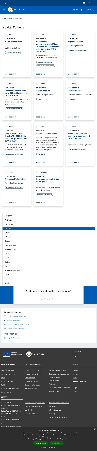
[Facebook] (81, 9)
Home (4, 18)
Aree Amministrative (8, 374)
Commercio (9, 224)
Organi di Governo (7, 370)
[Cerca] (93, 9)
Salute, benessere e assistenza (59, 387)
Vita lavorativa (30, 377)
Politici (3, 385)
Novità (11, 18)
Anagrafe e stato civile (32, 370)
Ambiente (8, 220)
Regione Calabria (8, 3)
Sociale (7, 262)
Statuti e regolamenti (12, 270)
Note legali (52, 413)
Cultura (7, 232)
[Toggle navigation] (4, 9)
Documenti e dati (7, 392)
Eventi (75, 391)
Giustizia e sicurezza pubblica (59, 374)
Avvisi (8, 35)
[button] (48, 448)
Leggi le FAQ (29, 410)
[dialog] (48, 439)
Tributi (7, 274)
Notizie (40, 84)
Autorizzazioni (54, 391)
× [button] (94, 429)
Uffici (3, 377)
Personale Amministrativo (10, 388)
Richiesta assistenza (32, 413)
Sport (7, 266)
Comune (8, 228)
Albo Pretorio (53, 406)
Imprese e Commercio (32, 381)
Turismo (7, 279)
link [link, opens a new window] (68, 439)
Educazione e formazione (57, 370)
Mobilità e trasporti (31, 388)
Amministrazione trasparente (59, 403)
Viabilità (7, 283)
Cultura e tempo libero (32, 374)
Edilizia (7, 237)
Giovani (7, 241)
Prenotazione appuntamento (35, 403)
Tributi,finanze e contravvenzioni (54, 379)
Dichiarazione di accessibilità (58, 417)
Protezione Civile (10, 249)
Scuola (7, 258)
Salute (7, 253)
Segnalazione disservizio (33, 406)
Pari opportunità (10, 245)
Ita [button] (90, 3)
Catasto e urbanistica (32, 385)
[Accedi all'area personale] (84, 3)
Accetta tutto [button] (41, 443)
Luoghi (75, 387)
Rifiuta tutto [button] (56, 443)
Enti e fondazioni (7, 381)
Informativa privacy (55, 410)
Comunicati (41, 172)
